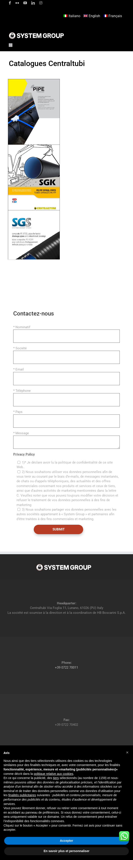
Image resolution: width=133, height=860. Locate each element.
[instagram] (40, 3)
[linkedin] (33, 3)
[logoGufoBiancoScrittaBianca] (36, 33)
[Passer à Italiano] (72, 16)
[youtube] (25, 3)
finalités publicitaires (22, 795)
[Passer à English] (92, 16)
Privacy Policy (24, 454)
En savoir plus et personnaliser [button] (67, 851)
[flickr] (17, 3)
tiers (56, 778)
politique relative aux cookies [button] (53, 774)
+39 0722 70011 (66, 667)
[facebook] (10, 3)
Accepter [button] (66, 840)
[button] (127, 752)
